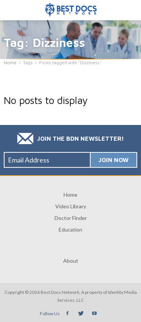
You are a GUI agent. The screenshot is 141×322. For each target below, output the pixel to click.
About (70, 260)
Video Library (70, 206)
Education (70, 229)
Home (70, 194)
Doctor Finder (71, 218)
